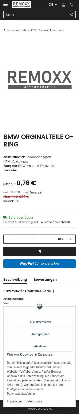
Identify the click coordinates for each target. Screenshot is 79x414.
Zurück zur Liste (16, 30)
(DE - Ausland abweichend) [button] (52, 222)
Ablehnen (40, 346)
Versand (36, 192)
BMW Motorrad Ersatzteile (36, 165)
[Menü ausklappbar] (5, 2)
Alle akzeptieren (40, 322)
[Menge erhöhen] (70, 239)
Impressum (14, 401)
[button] (63, 4)
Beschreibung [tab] (15, 279)
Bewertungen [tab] (45, 279)
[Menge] (34, 239)
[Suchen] (36, 14)
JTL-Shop (46, 408)
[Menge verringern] (8, 239)
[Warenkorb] (72, 4)
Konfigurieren (40, 334)
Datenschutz (34, 401)
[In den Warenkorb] (6, 41)
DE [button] (51, 4)
